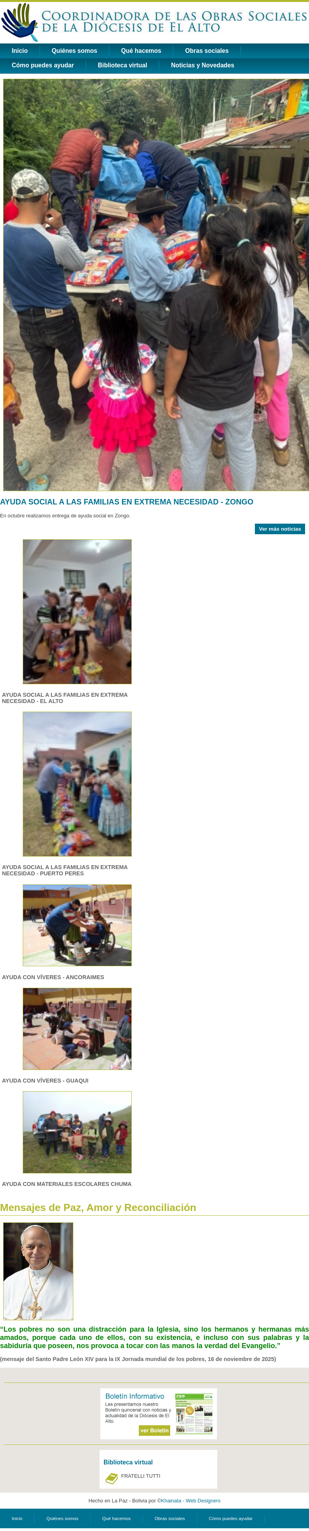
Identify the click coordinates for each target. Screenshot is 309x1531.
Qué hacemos (141, 50)
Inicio (20, 50)
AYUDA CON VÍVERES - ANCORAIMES (53, 977)
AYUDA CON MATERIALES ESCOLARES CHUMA (67, 1184)
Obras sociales (207, 50)
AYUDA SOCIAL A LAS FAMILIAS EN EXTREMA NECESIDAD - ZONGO (126, 501)
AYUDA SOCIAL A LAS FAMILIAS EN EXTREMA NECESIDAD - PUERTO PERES (64, 870)
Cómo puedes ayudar (43, 65)
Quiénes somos (74, 50)
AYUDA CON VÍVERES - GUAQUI (45, 1080)
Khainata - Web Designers (191, 1501)
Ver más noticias (280, 529)
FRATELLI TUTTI (140, 1476)
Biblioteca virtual (122, 65)
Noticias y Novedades (202, 65)
